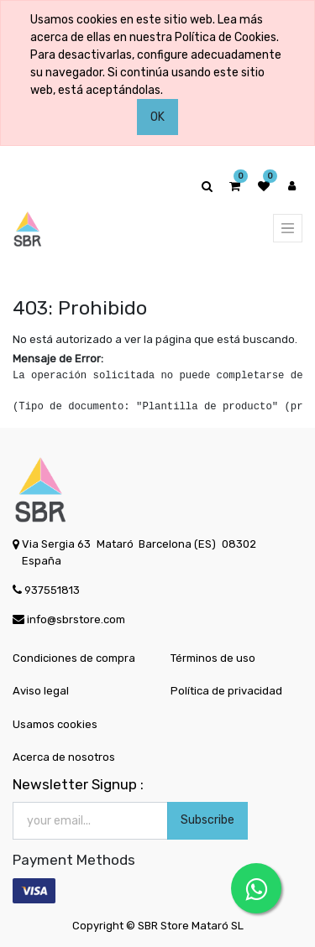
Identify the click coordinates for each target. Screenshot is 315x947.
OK (157, 117)
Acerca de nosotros (64, 757)
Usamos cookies (55, 724)
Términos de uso (213, 658)
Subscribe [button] (207, 820)
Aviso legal (41, 690)
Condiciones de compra (74, 658)
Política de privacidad (226, 690)
